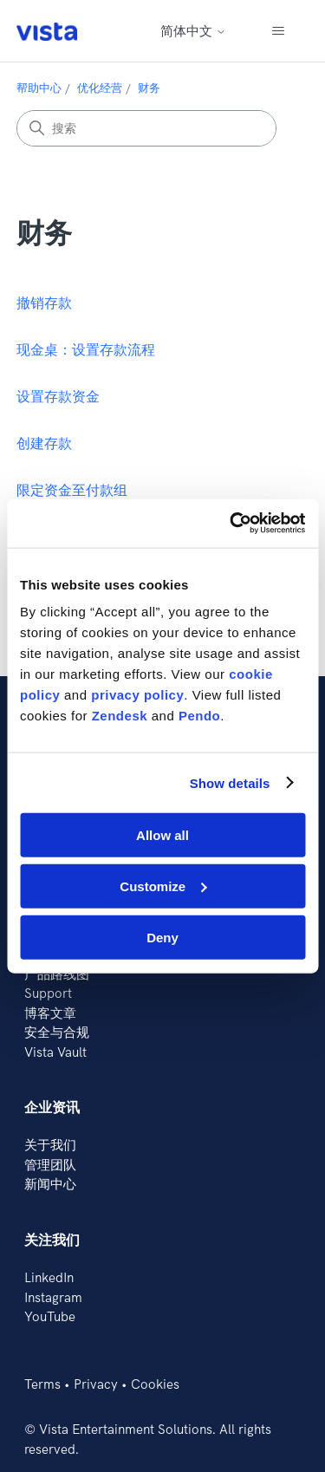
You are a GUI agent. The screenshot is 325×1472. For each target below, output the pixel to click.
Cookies (155, 1384)
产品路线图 (56, 974)
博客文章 (50, 1013)
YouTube (49, 1316)
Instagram (53, 1297)
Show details (230, 782)
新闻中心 (50, 1184)
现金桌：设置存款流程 (85, 349)
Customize (163, 885)
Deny (162, 936)
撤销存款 (44, 302)
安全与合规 (56, 1032)
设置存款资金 (58, 396)
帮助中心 (39, 87)
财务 (149, 87)
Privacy (96, 1384)
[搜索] (146, 128)
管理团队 (50, 1164)
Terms (42, 1384)
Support (48, 993)
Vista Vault (55, 1052)
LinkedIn (49, 1277)
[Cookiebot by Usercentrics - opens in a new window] (231, 523)
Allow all (162, 835)
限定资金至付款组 (71, 489)
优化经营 (99, 87)
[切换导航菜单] (278, 31)
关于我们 (50, 1145)
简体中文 (193, 30)
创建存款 (44, 443)
